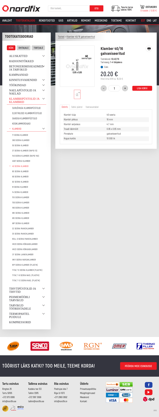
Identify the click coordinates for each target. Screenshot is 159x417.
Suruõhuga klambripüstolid (26, 108)
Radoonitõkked (21, 61)
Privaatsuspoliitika (88, 389)
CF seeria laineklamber (23, 254)
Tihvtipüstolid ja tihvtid (22, 290)
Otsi (96, 8)
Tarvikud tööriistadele (20, 307)
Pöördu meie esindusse (138, 366)
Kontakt (131, 20)
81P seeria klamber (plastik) (25, 265)
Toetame (116, 20)
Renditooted (47, 20)
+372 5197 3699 (34, 397)
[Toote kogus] (114, 88)
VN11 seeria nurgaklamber (24, 259)
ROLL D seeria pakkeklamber (25, 239)
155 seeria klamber (20, 197)
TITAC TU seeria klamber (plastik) (27, 270)
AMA (155, 411)
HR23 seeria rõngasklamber (25, 249)
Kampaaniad (18, 74)
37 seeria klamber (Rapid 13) (24, 150)
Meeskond (101, 20)
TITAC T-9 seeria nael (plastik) (25, 275)
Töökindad (17, 85)
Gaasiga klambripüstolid (24, 118)
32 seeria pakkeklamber (23, 228)
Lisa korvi (142, 88)
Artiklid (72, 20)
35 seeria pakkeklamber (23, 233)
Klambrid (16, 128)
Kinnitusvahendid (23, 80)
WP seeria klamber (20, 223)
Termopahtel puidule (19, 315)
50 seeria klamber (20, 145)
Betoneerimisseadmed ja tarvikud (26, 68)
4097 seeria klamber (21, 161)
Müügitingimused (87, 393)
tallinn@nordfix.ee (36, 401)
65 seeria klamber (20, 171)
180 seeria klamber (20, 208)
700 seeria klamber (20, 202)
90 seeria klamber (20, 176)
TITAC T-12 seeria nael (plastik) (26, 280)
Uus (61, 20)
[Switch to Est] (143, 20)
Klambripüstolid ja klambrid (24, 100)
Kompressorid (20, 322)
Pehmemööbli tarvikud (19, 299)
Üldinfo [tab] (65, 107)
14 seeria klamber (20, 192)
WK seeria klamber (20, 213)
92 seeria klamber (20, 182)
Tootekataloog (25, 20)
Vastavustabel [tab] (92, 107)
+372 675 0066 (8, 397)
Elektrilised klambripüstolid (27, 113)
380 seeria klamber (20, 140)
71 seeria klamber (20, 135)
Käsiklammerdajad (21, 123)
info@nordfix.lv (60, 401)
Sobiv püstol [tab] (76, 107)
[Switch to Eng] (149, 20)
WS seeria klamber (20, 218)
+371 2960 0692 (60, 397)
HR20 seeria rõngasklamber (25, 244)
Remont (86, 20)
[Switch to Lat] (155, 20)
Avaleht (7, 20)
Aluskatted (18, 56)
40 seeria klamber (20, 166)
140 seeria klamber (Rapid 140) (25, 156)
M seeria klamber (20, 187)
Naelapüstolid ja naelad (22, 92)
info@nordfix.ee (9, 401)
